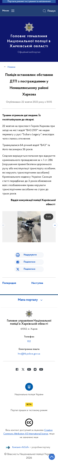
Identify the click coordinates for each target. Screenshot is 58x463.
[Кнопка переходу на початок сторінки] (52, 457)
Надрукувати (30, 255)
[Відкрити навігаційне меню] (12, 10)
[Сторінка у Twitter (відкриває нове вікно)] (23, 369)
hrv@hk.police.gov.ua (29, 354)
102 (29, 341)
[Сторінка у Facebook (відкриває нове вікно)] (17, 369)
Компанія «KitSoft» (20, 447)
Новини (11, 67)
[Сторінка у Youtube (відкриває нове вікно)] (29, 369)
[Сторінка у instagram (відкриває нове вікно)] (35, 369)
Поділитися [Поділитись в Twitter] (29, 269)
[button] (29, 300)
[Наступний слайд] (54, 225)
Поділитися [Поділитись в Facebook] (29, 262)
